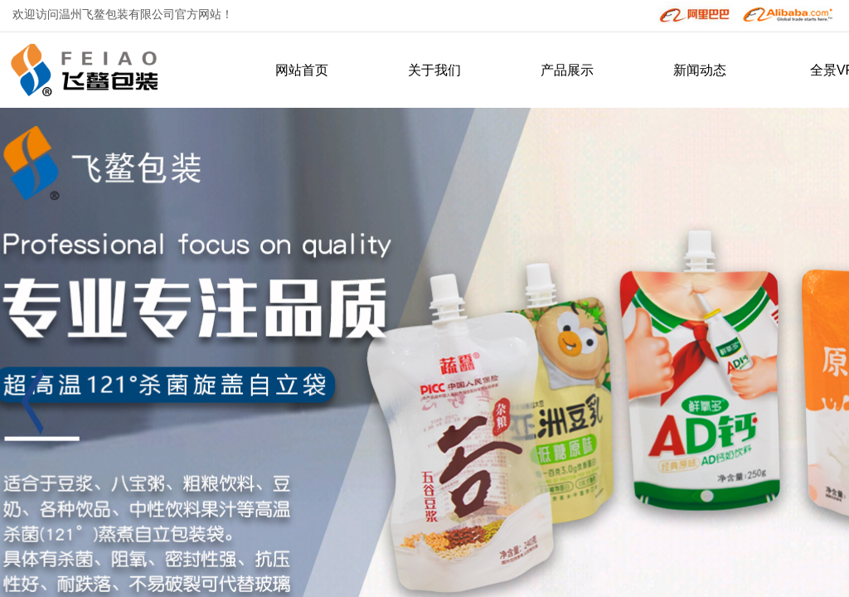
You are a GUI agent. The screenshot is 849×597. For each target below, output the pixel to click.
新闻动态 (699, 70)
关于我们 (434, 70)
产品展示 (567, 70)
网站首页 (301, 70)
